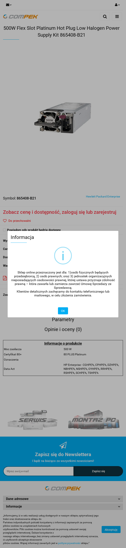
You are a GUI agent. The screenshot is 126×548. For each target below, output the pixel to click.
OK (63, 311)
